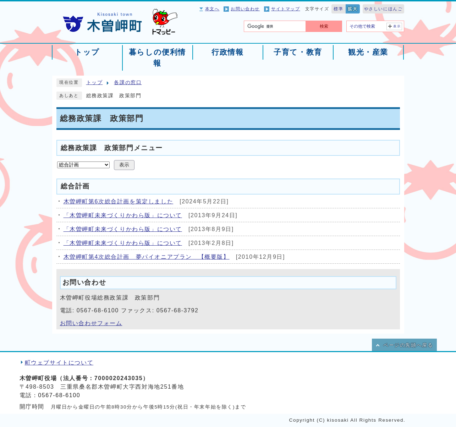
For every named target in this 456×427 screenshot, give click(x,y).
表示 (397, 26)
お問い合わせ (245, 8)
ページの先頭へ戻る (408, 345)
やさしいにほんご (383, 8)
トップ (94, 82)
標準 (338, 8)
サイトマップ (285, 8)
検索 (324, 26)
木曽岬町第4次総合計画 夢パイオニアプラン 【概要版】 (147, 257)
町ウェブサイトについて (59, 363)
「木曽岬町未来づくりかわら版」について (123, 215)
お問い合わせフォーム (91, 323)
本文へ (212, 8)
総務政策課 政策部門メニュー (112, 147)
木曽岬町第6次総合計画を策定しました (119, 201)
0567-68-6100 (59, 395)
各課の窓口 (128, 82)
